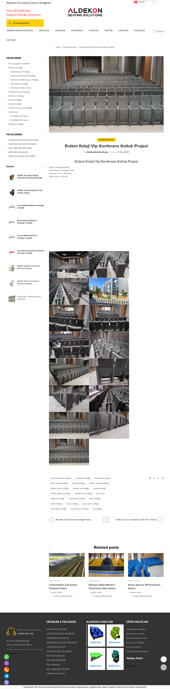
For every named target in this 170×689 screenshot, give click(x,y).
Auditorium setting (102, 478)
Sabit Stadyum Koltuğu (20, 72)
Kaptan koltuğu (78, 483)
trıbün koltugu (56, 504)
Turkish (139, 2)
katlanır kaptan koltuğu (98, 483)
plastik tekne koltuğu (83, 493)
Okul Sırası (13, 112)
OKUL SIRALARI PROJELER (19, 148)
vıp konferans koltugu (80, 509)
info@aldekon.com (14, 653)
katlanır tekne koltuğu (60, 488)
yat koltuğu (97, 509)
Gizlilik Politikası (132, 666)
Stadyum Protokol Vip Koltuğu (23, 76)
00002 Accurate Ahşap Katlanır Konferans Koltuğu (29, 179)
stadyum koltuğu (57, 498)
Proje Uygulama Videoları (19, 64)
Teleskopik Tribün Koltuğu (19, 92)
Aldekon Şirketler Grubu (97, 152)
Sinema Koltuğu (15, 100)
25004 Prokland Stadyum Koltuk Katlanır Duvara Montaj (95, 668)
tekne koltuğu (94, 498)
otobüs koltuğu (99, 488)
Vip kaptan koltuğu (58, 509)
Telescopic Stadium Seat (20, 88)
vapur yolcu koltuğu (90, 504)
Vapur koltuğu (72, 504)
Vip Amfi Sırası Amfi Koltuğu (20, 108)
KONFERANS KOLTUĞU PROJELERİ (23, 140)
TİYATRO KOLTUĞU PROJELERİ (21, 156)
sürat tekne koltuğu (77, 498)
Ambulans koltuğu (16, 124)
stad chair (100, 493)
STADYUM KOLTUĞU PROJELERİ (22, 144)
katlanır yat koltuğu (81, 488)
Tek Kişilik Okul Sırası (19, 116)
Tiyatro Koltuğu (14, 104)
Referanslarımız (70, 47)
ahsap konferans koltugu (61, 478)
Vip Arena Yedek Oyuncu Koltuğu (24, 80)
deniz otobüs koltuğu (59, 483)
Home (58, 47)
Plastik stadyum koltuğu (60, 493)
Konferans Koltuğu (16, 96)
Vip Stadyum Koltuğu (19, 84)
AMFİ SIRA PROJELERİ (18, 152)
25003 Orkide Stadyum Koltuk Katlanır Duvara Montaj (95, 645)
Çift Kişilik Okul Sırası (19, 120)
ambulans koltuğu (83, 478)
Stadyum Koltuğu (15, 68)
